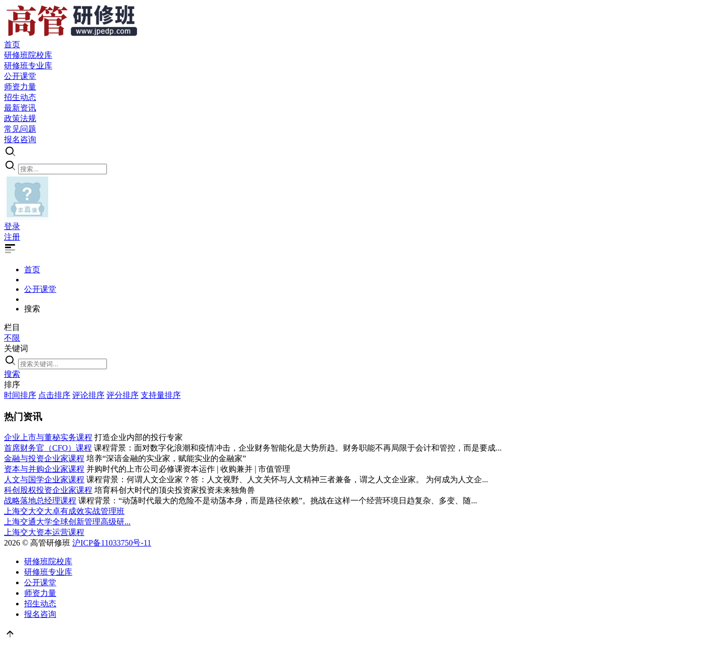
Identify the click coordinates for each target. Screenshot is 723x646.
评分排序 (122, 395)
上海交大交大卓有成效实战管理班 (64, 511)
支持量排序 (161, 395)
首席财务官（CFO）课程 (48, 448)
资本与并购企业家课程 (44, 469)
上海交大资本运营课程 (44, 532)
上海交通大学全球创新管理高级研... (67, 521)
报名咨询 (40, 614)
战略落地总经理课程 (40, 500)
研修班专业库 (48, 572)
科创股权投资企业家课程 (48, 490)
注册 (12, 237)
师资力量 (40, 593)
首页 (32, 269)
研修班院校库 (48, 561)
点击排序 (54, 395)
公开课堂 (40, 289)
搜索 (12, 374)
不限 (12, 338)
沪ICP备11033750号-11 (111, 543)
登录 (12, 226)
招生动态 (40, 603)
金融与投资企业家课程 (44, 458)
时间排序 (20, 395)
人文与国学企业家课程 (44, 479)
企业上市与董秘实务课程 (48, 437)
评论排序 (88, 395)
